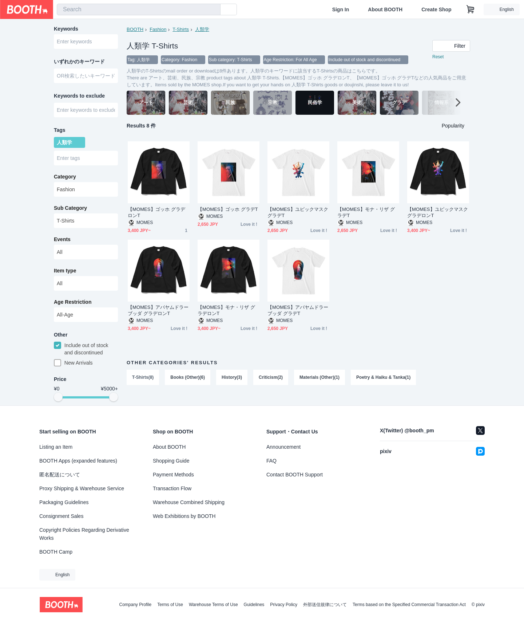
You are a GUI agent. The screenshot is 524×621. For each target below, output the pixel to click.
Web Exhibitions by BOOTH (184, 516)
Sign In (340, 9)
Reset (438, 56)
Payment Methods (173, 474)
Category (65, 176)
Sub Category (70, 208)
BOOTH (135, 29)
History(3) (232, 377)
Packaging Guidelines (63, 502)
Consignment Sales (61, 516)
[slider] (58, 397)
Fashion (158, 29)
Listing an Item (55, 447)
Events (62, 239)
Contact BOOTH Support (294, 474)
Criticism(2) (271, 377)
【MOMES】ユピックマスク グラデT (297, 212)
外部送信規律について (325, 604)
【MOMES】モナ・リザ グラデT (366, 212)
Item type (65, 270)
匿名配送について (59, 474)
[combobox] (139, 9)
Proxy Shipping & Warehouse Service (81, 488)
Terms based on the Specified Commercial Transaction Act (409, 604)
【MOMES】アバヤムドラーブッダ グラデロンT (158, 310)
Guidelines (254, 604)
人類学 (202, 29)
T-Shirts (180, 29)
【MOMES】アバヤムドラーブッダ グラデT (297, 310)
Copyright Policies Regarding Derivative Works (84, 534)
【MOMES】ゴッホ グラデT (228, 209)
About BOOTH (385, 9)
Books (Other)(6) (187, 377)
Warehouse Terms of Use (213, 604)
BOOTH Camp (55, 552)
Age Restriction (72, 301)
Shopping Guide (171, 461)
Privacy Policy (283, 604)
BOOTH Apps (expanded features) (78, 461)
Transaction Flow (172, 488)
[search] (213, 10)
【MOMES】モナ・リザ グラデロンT (226, 310)
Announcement (283, 447)
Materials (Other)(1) (319, 377)
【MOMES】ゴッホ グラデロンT (156, 212)
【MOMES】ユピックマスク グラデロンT (437, 212)
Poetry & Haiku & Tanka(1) (383, 377)
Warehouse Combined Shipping (189, 502)
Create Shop (436, 9)
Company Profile (135, 604)
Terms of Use (170, 604)
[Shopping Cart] (470, 9)
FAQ (271, 461)
